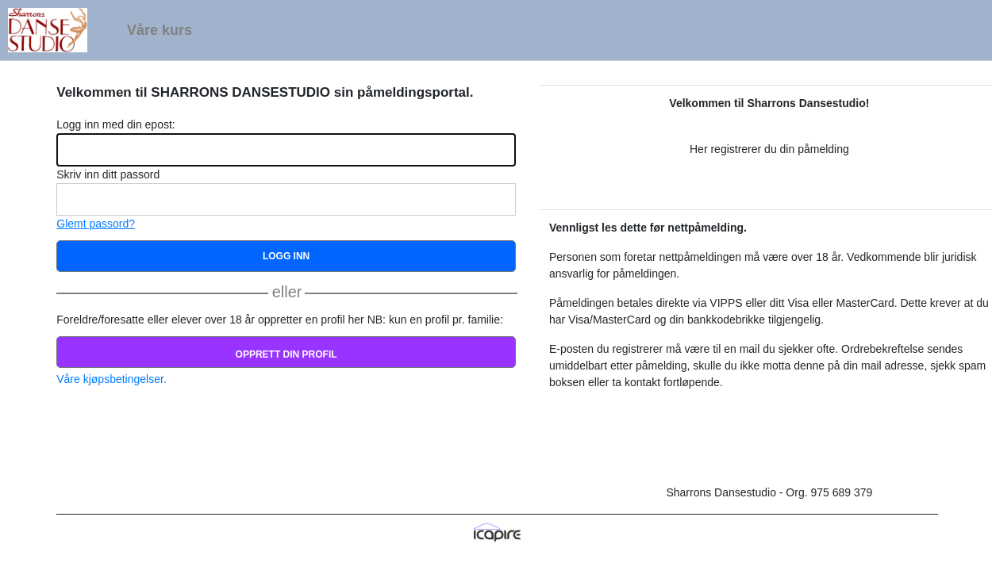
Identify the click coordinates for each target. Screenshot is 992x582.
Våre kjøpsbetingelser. (111, 379)
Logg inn (286, 256)
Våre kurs (159, 30)
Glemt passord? (95, 223)
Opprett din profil (286, 354)
